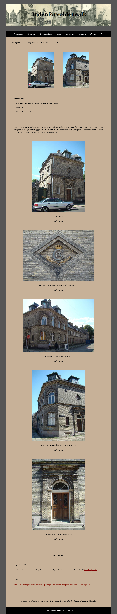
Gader (59, 34)
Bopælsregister (46, 34)
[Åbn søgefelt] (102, 34)
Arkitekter (32, 34)
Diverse (93, 34)
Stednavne (70, 34)
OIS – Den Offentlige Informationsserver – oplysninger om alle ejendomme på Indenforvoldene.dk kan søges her (52, 585)
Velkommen (18, 34)
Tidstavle (82, 34)
